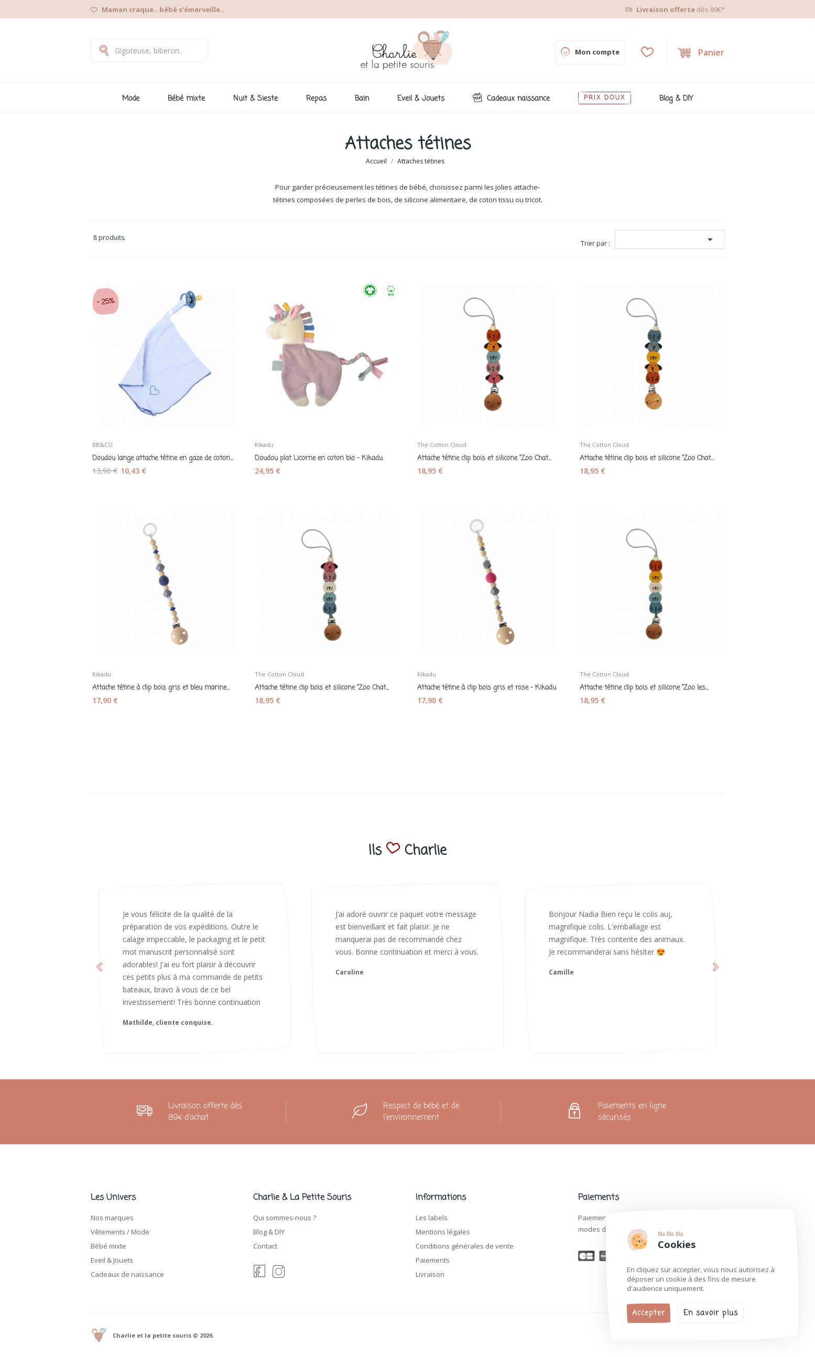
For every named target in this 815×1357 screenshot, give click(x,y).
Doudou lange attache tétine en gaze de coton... (164, 454)
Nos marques (112, 1217)
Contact (265, 1246)
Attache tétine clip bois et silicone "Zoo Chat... (489, 454)
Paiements (433, 1260)
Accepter (648, 1313)
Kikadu (269, 441)
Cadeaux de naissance (127, 1274)
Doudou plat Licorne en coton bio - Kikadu (326, 454)
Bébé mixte (108, 1246)
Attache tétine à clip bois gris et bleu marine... (164, 684)
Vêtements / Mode (120, 1231)
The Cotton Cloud (447, 441)
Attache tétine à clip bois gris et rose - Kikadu (489, 684)
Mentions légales (443, 1231)
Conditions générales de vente (465, 1246)
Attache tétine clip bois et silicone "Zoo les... (651, 684)
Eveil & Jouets (112, 1260)
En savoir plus (710, 1313)
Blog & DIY (269, 1231)
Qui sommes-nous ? (284, 1217)
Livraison (430, 1274)
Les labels (432, 1217)
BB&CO (107, 441)
